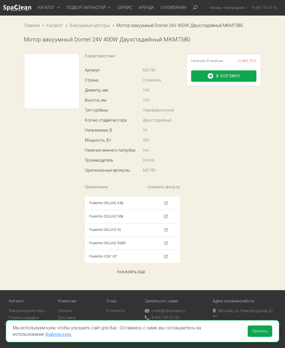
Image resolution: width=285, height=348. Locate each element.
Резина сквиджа (24, 310)
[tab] (49, 8)
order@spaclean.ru (165, 303)
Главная (32, 25)
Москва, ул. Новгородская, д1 (243, 303)
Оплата (65, 303)
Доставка (67, 310)
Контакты (116, 303)
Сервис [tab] (124, 7)
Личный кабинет (73, 317)
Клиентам (67, 294)
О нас (112, 294)
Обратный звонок (161, 317)
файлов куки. (58, 334)
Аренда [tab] (146, 7)
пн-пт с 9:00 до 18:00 (234, 310)
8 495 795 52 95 (162, 310)
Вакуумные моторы (90, 25)
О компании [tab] (173, 7)
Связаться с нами (161, 294)
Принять (260, 331)
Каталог (54, 25)
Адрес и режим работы (233, 294)
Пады (13, 317)
